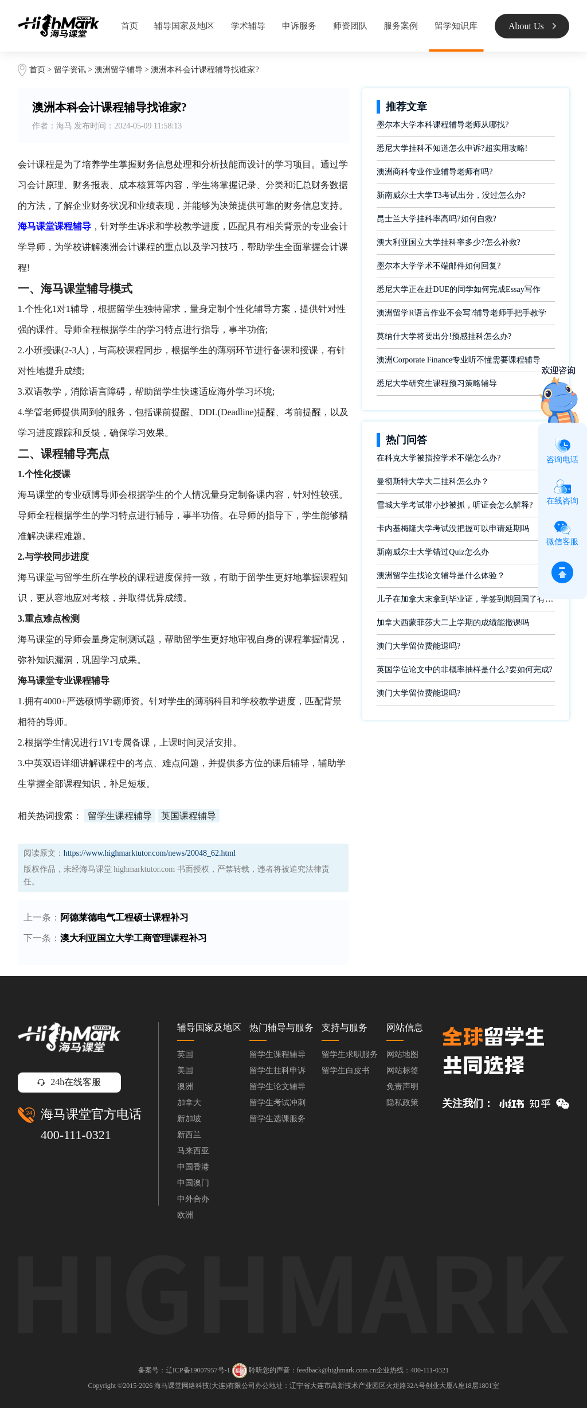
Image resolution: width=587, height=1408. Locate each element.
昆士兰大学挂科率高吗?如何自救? (436, 218)
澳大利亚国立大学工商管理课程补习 (133, 938)
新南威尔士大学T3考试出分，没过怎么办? (451, 195)
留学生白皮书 (346, 1070)
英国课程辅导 (188, 816)
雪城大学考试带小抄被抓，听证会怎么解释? (455, 505)
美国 (185, 1070)
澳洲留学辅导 (119, 69)
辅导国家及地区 (184, 25)
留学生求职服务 (350, 1054)
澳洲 (185, 1086)
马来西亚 (193, 1150)
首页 (129, 25)
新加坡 (189, 1118)
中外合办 (193, 1199)
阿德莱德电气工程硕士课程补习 (124, 917)
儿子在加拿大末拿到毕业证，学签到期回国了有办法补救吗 (466, 599)
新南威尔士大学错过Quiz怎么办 (432, 552)
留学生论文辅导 (277, 1086)
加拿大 (189, 1102)
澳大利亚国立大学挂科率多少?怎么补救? (448, 242)
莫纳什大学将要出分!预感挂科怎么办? (444, 336)
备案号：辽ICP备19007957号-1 (184, 1370)
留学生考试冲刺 (277, 1102)
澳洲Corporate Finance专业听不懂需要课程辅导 (459, 360)
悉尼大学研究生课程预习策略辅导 (437, 383)
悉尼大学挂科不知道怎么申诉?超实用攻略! (452, 148)
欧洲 (185, 1215)
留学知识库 (456, 25)
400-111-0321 (76, 1135)
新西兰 (189, 1134)
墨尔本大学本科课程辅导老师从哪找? (442, 124)
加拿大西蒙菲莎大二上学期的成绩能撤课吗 (453, 622)
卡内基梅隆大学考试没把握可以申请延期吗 (453, 528)
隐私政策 (402, 1102)
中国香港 (193, 1167)
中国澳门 (193, 1183)
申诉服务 (299, 25)
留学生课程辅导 (120, 816)
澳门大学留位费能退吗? (418, 646)
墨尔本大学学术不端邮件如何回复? (438, 266)
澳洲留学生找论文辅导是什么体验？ (441, 575)
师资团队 (350, 25)
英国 (185, 1054)
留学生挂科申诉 (277, 1070)
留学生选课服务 (277, 1118)
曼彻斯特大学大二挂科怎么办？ (433, 481)
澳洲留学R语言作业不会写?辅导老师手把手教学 (461, 313)
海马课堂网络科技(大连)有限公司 (204, 1386)
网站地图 (402, 1054)
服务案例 (400, 25)
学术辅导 (248, 25)
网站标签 (402, 1070)
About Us (532, 26)
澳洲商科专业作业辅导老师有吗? (434, 171)
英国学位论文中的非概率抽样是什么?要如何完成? (464, 669)
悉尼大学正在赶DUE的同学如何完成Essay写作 (458, 289)
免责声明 (402, 1086)
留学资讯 (70, 69)
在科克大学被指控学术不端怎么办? (438, 458)
